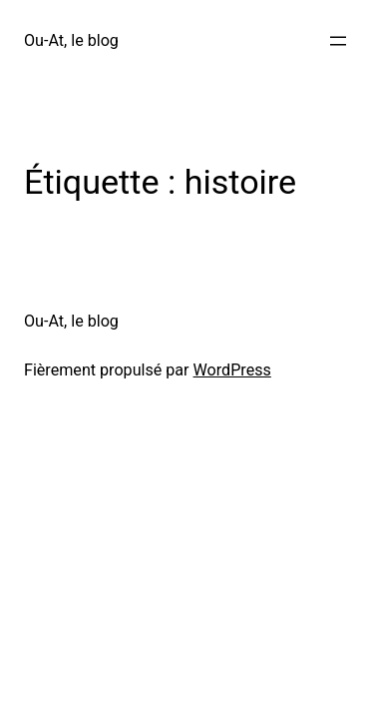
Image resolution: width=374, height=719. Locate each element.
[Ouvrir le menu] (338, 41)
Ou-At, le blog (71, 40)
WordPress (232, 369)
